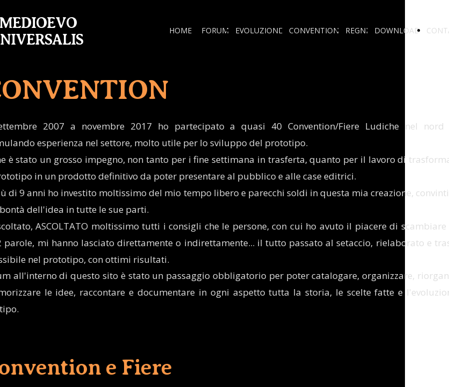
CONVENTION (314, 30)
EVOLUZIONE (259, 30)
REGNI (356, 30)
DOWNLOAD (397, 30)
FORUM (215, 30)
